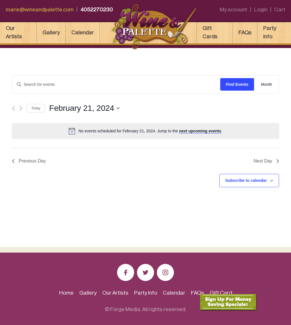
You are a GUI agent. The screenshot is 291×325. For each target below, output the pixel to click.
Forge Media (125, 309)
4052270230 (96, 9)
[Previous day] (13, 108)
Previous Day (29, 161)
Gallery (51, 32)
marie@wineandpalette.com (40, 9)
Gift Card (221, 292)
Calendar (82, 32)
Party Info (269, 32)
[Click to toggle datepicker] (84, 108)
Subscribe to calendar (246, 180)
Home (66, 292)
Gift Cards (209, 32)
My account (233, 9)
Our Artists (14, 32)
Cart (279, 9)
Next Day (266, 161)
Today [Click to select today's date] (35, 108)
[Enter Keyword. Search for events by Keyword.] (116, 84)
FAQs (244, 32)
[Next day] (20, 108)
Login (260, 9)
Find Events (237, 84)
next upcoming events (200, 131)
